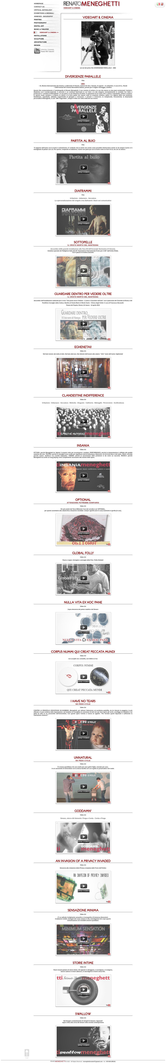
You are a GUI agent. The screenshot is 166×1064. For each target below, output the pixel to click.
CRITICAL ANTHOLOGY (43, 10)
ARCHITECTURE (40, 42)
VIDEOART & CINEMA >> (49, 32)
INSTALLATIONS (40, 36)
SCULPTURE (39, 39)
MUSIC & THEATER (41, 29)
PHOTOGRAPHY (40, 23)
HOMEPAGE (38, 3)
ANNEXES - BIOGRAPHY (43, 16)
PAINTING (38, 20)
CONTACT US (39, 7)
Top (27, 1054)
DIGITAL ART (39, 26)
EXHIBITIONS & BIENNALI (44, 13)
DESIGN (37, 45)
